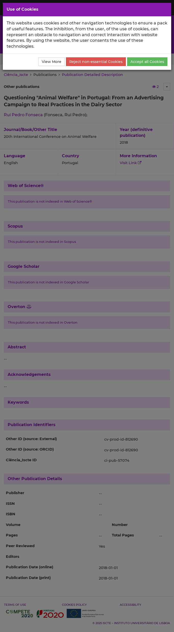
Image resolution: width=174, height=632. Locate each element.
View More (51, 61)
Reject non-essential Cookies (96, 61)
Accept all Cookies (147, 61)
